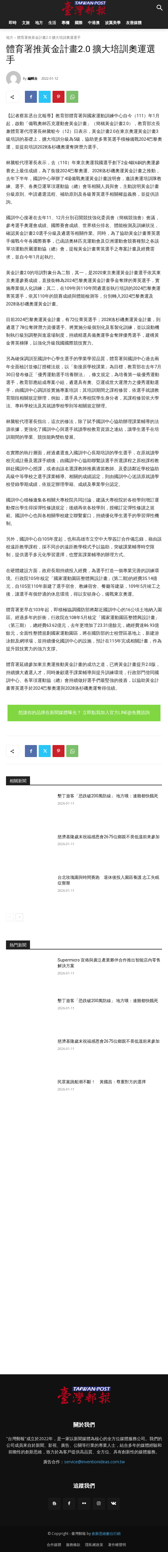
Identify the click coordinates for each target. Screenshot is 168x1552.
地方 (9, 37)
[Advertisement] (84, 1164)
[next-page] (19, 917)
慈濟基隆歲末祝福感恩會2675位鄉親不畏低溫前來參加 (109, 836)
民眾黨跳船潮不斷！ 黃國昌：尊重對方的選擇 (102, 1081)
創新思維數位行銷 (106, 1533)
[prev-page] (10, 917)
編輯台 (33, 78)
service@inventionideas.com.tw (94, 1462)
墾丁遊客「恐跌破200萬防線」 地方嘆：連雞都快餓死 (108, 795)
